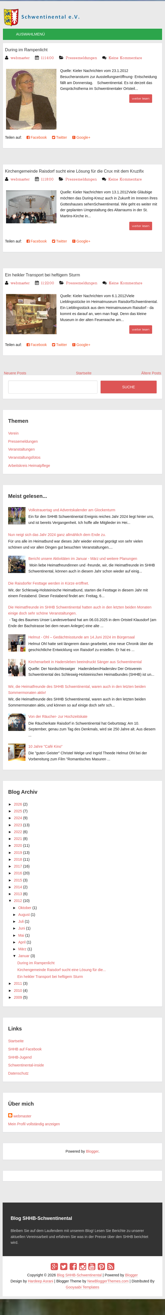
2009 (18, 997)
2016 (18, 873)
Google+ (81, 137)
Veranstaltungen (21, 449)
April (21, 942)
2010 (18, 990)
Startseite (16, 1041)
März (22, 949)
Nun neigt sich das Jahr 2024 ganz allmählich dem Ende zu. (57, 535)
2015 (18, 880)
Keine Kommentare (125, 58)
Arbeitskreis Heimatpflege (29, 465)
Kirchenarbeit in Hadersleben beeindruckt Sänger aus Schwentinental (85, 662)
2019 (18, 852)
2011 (18, 983)
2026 (18, 804)
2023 (18, 825)
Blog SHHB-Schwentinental (79, 1275)
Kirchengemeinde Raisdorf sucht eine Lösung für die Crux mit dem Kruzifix (74, 171)
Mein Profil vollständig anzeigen (34, 1124)
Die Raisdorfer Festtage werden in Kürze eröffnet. (48, 583)
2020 (18, 845)
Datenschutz (18, 1073)
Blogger (92, 1151)
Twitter (59, 137)
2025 (18, 811)
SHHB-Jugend (20, 1057)
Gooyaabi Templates (82, 1287)
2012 (18, 901)
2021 (18, 839)
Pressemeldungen (81, 58)
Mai (21, 935)
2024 (18, 818)
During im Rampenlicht (26, 50)
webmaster (22, 1116)
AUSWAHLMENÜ (30, 34)
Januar (23, 956)
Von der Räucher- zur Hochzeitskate (57, 716)
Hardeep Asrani (40, 1281)
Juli (21, 921)
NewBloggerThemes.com (107, 1281)
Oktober (24, 908)
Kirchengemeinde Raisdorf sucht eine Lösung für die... (61, 970)
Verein (13, 433)
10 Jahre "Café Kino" (45, 746)
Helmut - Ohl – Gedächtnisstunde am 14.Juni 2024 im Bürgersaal (81, 637)
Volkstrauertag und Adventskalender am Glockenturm (71, 510)
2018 (18, 859)
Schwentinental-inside (26, 1065)
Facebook (37, 137)
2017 (18, 866)
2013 (18, 894)
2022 (18, 832)
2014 (18, 887)
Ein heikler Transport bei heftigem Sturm (42, 275)
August (24, 914)
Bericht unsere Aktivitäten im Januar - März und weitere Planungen (82, 558)
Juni (21, 928)
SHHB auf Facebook (25, 1049)
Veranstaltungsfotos (24, 457)
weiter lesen (140, 98)
